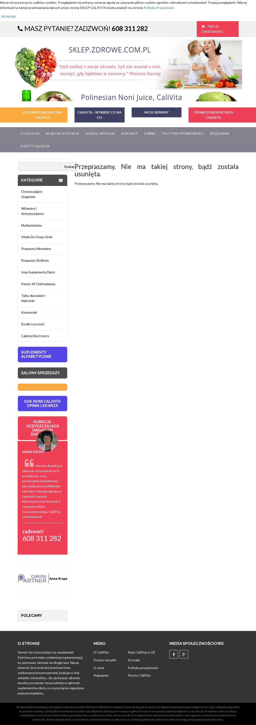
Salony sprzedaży (40, 373)
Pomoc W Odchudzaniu (38, 284)
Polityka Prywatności (159, 8)
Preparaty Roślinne (35, 260)
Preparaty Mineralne (36, 249)
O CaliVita (30, 133)
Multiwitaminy (31, 225)
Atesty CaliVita (35, 146)
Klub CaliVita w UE (62, 133)
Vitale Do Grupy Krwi (36, 237)
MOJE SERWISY (156, 112)
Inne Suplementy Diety (38, 272)
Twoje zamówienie (212, 29)
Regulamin (219, 133)
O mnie (150, 133)
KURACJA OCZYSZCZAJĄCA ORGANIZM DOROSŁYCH (42, 428)
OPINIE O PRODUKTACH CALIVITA (213, 114)
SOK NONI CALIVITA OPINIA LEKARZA (42, 403)
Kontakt (129, 133)
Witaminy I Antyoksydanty (32, 211)
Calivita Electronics (35, 336)
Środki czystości (32, 324)
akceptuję (8, 16)
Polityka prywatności (183, 133)
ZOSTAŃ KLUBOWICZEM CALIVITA (42, 114)
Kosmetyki (29, 312)
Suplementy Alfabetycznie (36, 354)
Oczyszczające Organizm (31, 194)
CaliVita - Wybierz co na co (99, 114)
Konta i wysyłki (100, 133)
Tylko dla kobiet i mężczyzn (33, 298)
